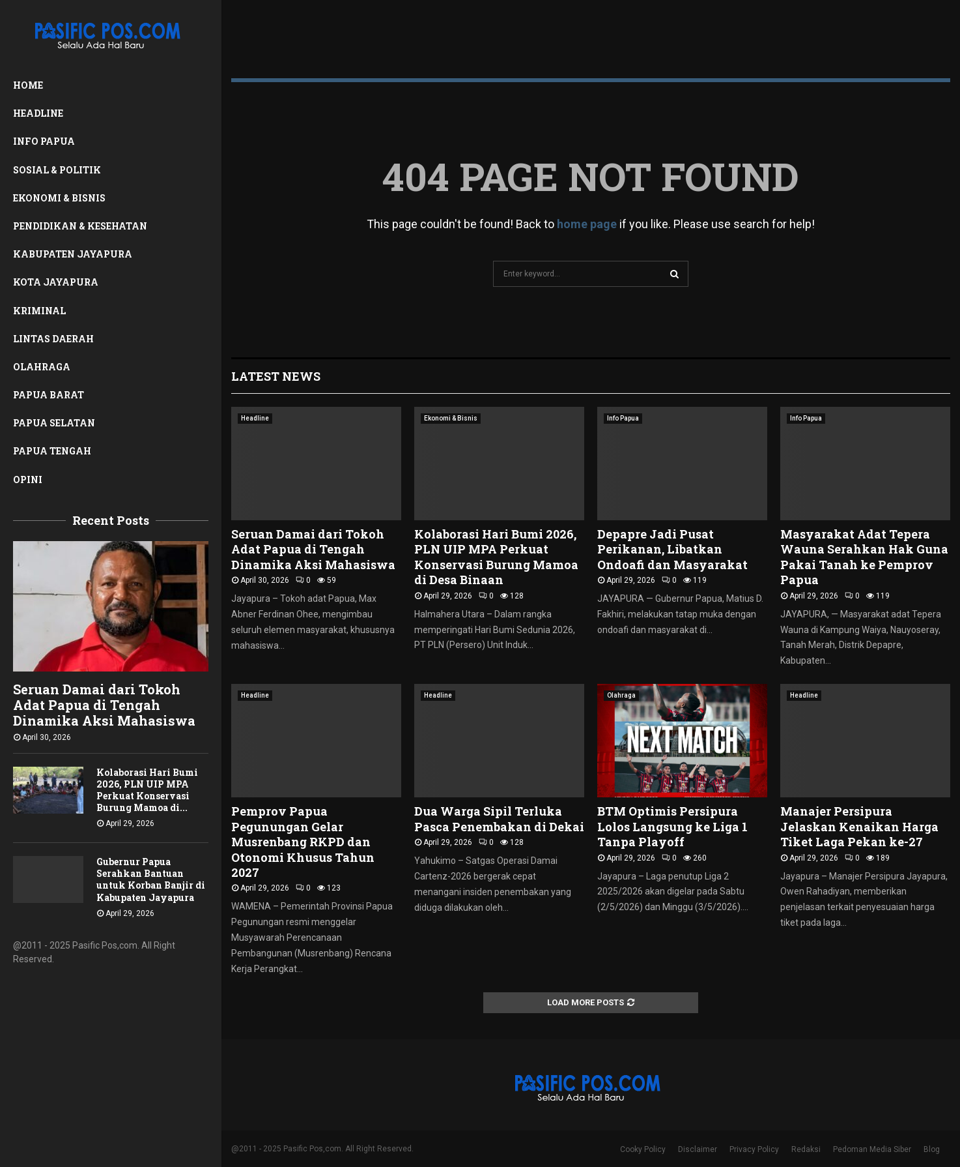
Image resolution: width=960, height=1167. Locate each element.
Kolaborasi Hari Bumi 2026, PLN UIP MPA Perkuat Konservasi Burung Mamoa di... (147, 790)
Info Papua (44, 141)
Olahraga (41, 367)
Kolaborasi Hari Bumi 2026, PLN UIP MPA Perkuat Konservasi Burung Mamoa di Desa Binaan (496, 556)
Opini (27, 479)
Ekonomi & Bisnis (59, 198)
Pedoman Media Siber (872, 1149)
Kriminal (39, 310)
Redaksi (806, 1149)
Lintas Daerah (53, 338)
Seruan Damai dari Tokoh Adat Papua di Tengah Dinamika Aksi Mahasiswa (104, 705)
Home (28, 85)
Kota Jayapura (55, 282)
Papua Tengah (52, 451)
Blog (932, 1149)
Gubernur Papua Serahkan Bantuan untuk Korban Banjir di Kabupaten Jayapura (150, 879)
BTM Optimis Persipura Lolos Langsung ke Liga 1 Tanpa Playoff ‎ (672, 826)
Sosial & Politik (57, 170)
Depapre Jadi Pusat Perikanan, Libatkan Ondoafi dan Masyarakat (672, 549)
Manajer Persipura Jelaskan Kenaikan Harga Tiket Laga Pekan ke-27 (859, 826)
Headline (38, 113)
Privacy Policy (754, 1149)
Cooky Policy (643, 1149)
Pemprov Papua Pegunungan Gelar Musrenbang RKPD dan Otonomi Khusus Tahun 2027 (302, 841)
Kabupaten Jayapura (72, 254)
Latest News (275, 376)
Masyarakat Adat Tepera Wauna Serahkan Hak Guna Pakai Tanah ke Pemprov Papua (864, 556)
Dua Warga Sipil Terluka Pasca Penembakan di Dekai (499, 818)
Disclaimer (697, 1149)
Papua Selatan (54, 423)
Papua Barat (48, 395)
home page (587, 224)
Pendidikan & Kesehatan (80, 226)
